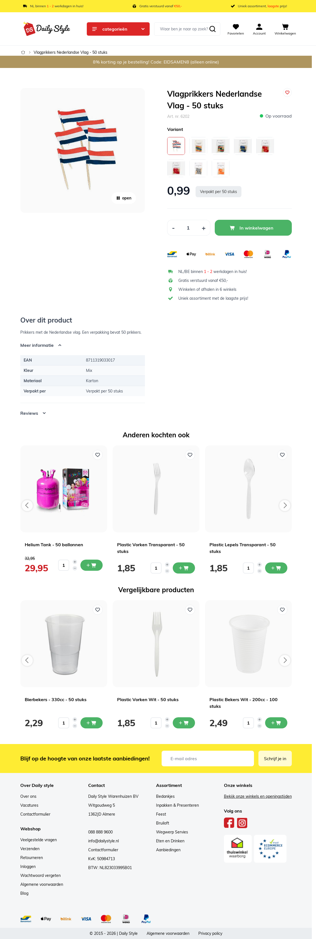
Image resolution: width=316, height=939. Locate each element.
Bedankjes (165, 796)
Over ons (28, 796)
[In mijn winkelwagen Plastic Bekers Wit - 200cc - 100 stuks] (276, 722)
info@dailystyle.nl (103, 840)
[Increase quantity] (75, 562)
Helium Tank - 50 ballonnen (54, 544)
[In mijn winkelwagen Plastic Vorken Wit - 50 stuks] (184, 722)
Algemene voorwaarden (41, 884)
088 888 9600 (100, 832)
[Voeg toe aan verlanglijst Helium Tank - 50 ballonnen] (98, 455)
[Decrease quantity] (75, 568)
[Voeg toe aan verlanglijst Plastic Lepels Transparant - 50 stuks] (282, 455)
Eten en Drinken (170, 840)
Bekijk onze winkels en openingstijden (258, 796)
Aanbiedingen (168, 849)
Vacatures (29, 805)
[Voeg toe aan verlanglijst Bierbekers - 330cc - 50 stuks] (98, 610)
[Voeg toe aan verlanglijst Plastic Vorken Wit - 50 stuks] (190, 610)
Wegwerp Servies (172, 832)
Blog (24, 893)
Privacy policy (210, 933)
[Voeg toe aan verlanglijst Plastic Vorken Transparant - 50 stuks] (190, 455)
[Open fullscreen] (82, 150)
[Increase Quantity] (203, 228)
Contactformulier (35, 814)
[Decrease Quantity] (173, 228)
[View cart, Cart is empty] (285, 29)
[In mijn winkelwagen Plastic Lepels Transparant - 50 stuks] (276, 568)
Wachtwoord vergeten (40, 875)
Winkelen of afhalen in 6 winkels (207, 289)
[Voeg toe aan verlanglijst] (287, 92)
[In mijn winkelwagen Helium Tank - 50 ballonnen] (91, 565)
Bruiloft (162, 823)
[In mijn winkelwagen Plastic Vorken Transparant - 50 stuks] (184, 568)
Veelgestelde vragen (38, 839)
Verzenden (30, 848)
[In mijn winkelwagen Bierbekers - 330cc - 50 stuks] (91, 722)
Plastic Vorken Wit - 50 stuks (148, 699)
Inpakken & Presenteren (177, 805)
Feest (161, 814)
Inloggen (28, 866)
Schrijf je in (275, 758)
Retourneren (31, 857)
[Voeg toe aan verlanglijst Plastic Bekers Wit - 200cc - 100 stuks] (282, 610)
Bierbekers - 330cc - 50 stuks (56, 699)
